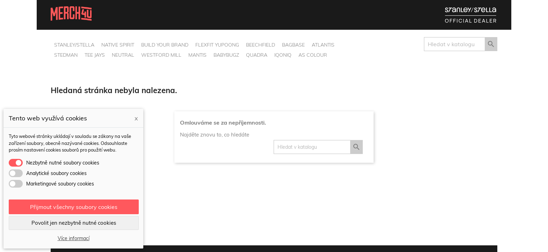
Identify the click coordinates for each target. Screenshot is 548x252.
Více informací (73, 238)
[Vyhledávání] (460, 44)
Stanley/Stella (74, 45)
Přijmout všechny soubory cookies (73, 206)
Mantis (197, 55)
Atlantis (323, 45)
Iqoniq (282, 55)
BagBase (293, 45)
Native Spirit (117, 45)
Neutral (123, 55)
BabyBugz (226, 55)
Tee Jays (95, 55)
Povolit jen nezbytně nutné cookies (73, 222)
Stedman (66, 55)
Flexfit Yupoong (217, 45)
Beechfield (260, 45)
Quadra (256, 55)
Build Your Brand (164, 45)
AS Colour (312, 55)
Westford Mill (161, 55)
